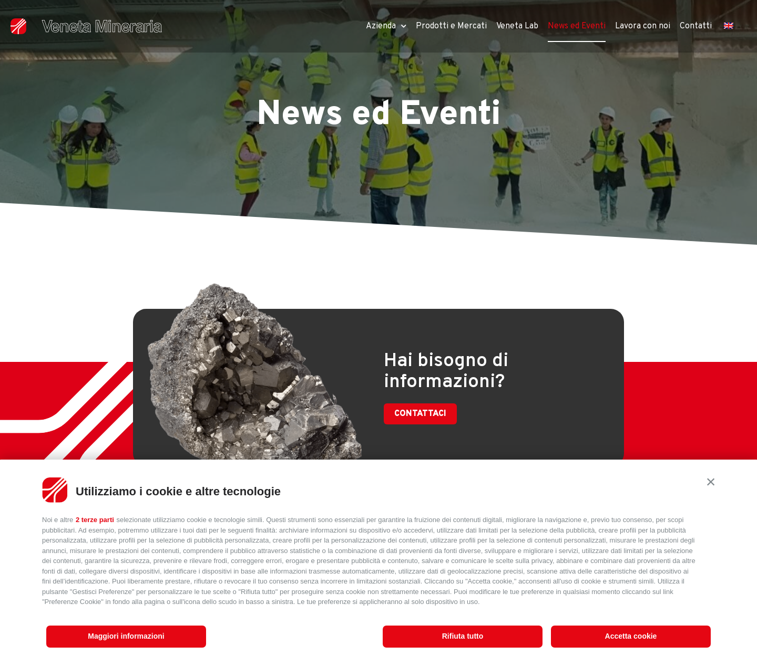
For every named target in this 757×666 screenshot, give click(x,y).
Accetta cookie (631, 636)
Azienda (386, 26)
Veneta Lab (517, 26)
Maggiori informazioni (126, 636)
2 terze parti (95, 520)
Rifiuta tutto (463, 636)
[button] (711, 481)
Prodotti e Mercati (451, 26)
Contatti (696, 26)
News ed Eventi (577, 26)
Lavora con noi (642, 26)
